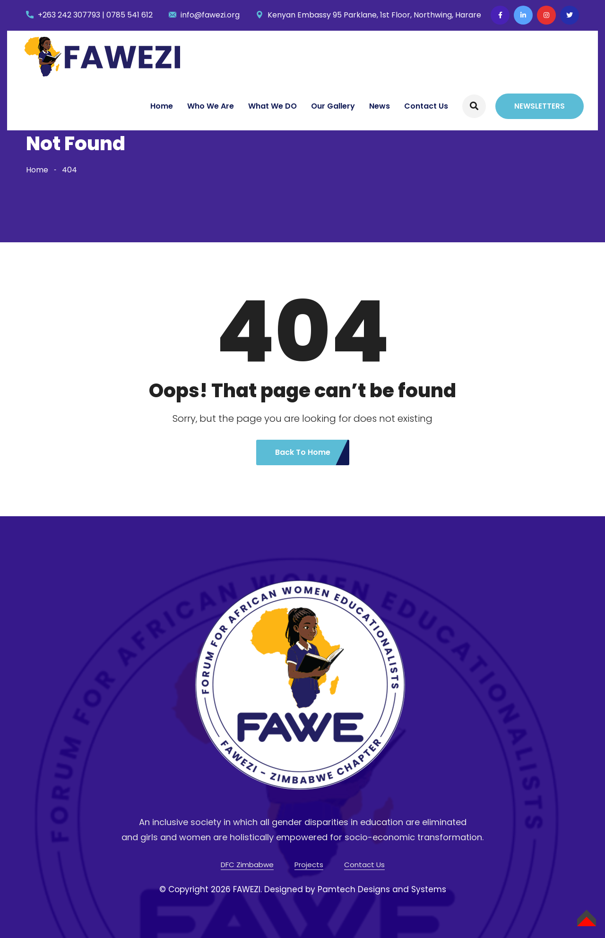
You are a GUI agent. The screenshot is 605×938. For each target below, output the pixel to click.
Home (161, 106)
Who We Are (210, 106)
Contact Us (426, 106)
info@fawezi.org (210, 14)
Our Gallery (333, 106)
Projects (308, 865)
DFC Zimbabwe (247, 865)
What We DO (272, 106)
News (379, 106)
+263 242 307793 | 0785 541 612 (95, 14)
